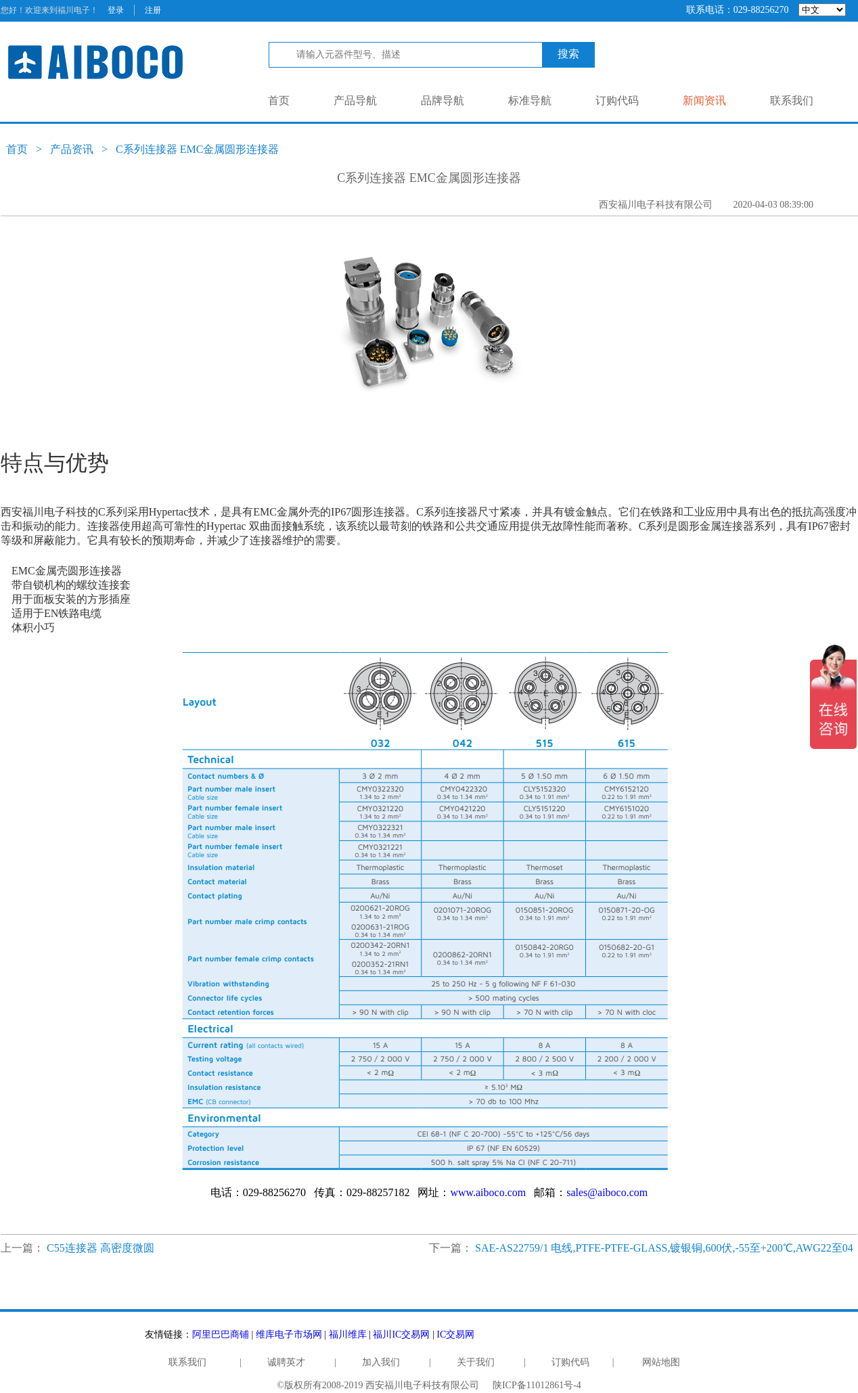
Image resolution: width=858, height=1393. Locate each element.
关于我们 (476, 1362)
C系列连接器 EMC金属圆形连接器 (197, 149)
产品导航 (355, 100)
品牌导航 (442, 100)
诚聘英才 (286, 1362)
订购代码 (617, 100)
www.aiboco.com (488, 1192)
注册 (153, 10)
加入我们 (381, 1362)
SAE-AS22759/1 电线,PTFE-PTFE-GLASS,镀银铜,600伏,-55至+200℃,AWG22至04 (664, 1248)
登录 (116, 10)
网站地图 (661, 1362)
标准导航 (529, 100)
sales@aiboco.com (607, 1192)
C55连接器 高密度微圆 (100, 1248)
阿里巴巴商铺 (220, 1334)
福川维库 (348, 1334)
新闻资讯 (704, 100)
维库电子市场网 (289, 1334)
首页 (279, 100)
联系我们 (791, 100)
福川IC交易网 (401, 1334)
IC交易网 (455, 1334)
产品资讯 (71, 149)
